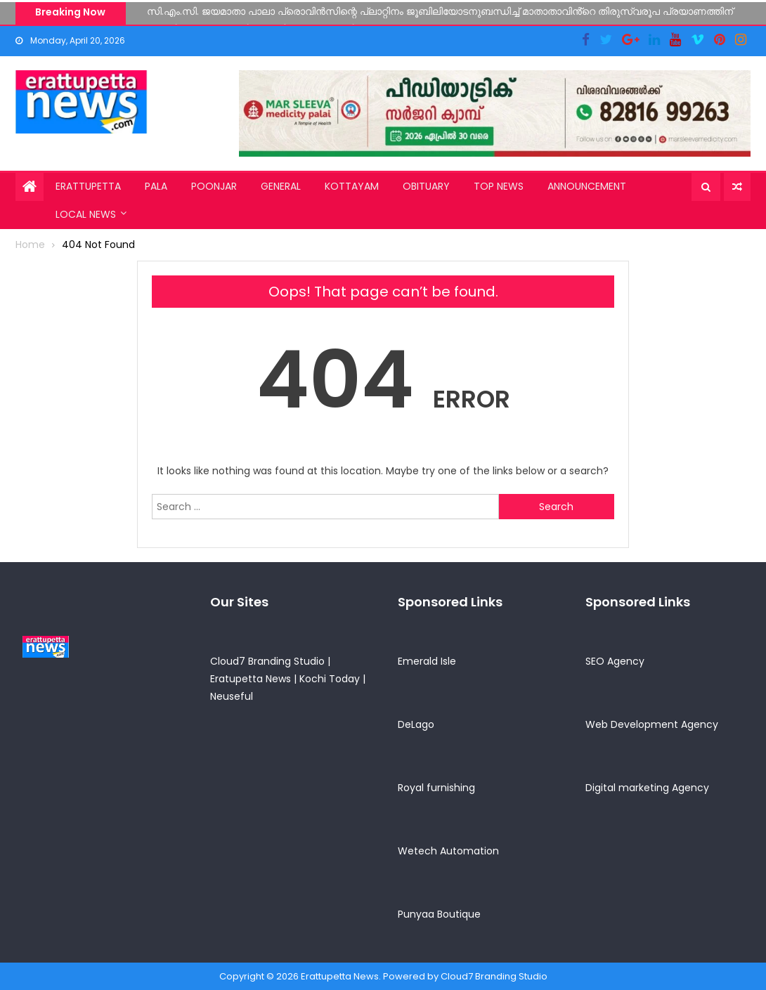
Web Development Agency (651, 724)
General (281, 186)
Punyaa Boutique (439, 914)
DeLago (416, 724)
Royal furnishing (436, 788)
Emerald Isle (427, 661)
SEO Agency (614, 661)
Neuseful (231, 696)
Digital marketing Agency (647, 788)
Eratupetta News (250, 679)
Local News (86, 214)
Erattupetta (88, 186)
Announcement (586, 186)
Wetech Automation (448, 851)
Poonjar (214, 186)
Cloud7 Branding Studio (267, 661)
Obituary (426, 186)
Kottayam (352, 186)
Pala (156, 186)
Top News (499, 186)
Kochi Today (329, 679)
